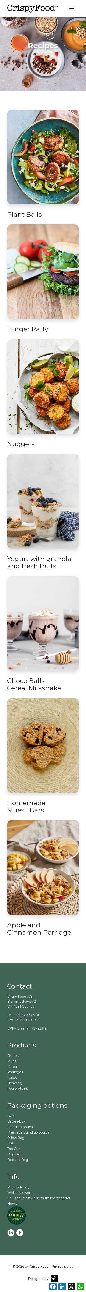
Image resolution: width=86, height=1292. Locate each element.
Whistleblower (18, 1193)
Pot (10, 1143)
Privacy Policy (18, 1187)
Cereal (12, 1067)
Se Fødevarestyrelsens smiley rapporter (38, 1198)
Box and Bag (17, 1160)
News (12, 1204)
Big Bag (13, 1154)
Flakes (12, 1078)
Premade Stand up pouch (28, 1132)
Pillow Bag (15, 1138)
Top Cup (13, 1149)
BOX (11, 1116)
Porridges (15, 1072)
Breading (14, 1083)
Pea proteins (17, 1088)
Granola (13, 1056)
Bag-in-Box (16, 1121)
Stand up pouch (20, 1127)
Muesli (12, 1061)
